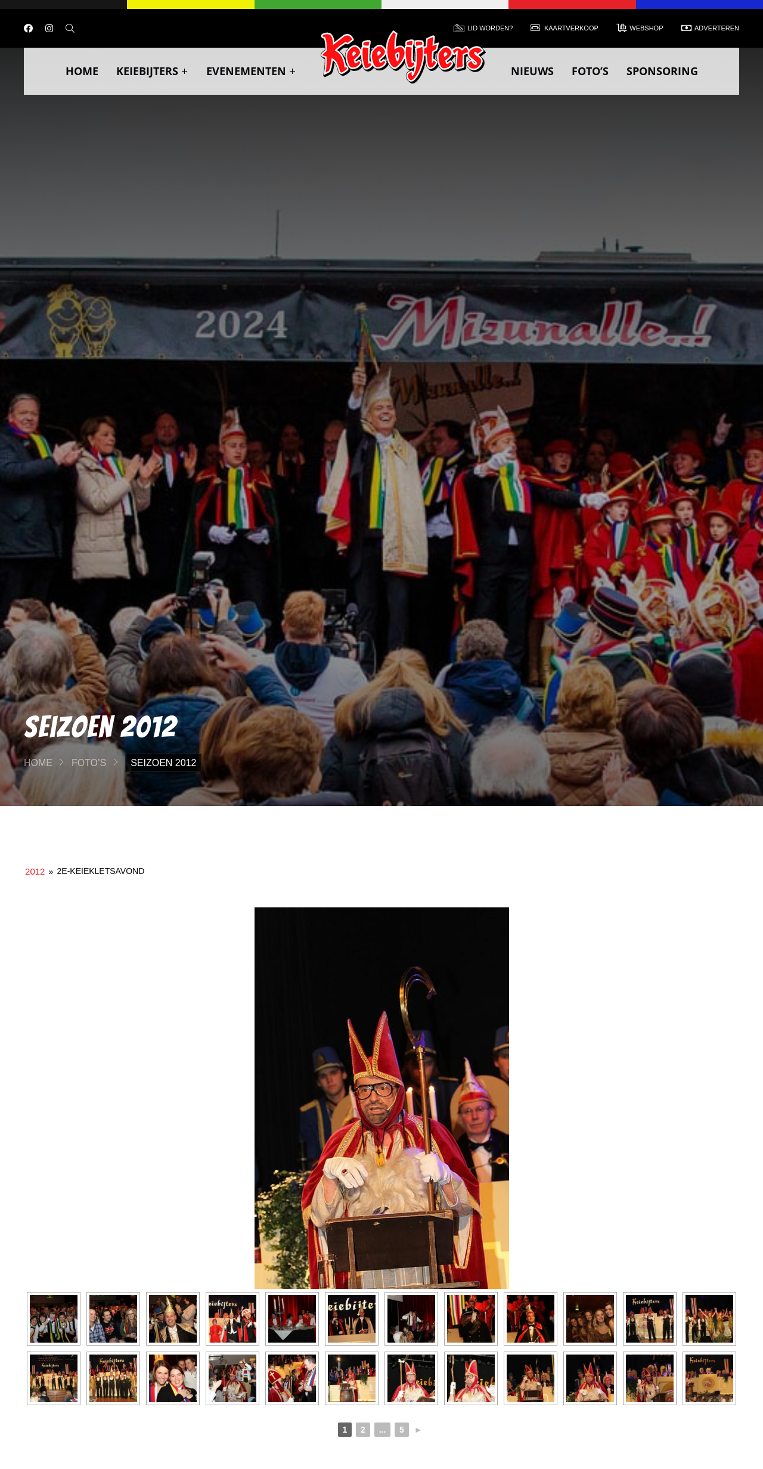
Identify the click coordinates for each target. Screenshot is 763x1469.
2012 (35, 871)
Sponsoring (662, 71)
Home (82, 71)
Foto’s (590, 71)
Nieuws (532, 71)
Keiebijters (152, 71)
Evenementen (251, 71)
